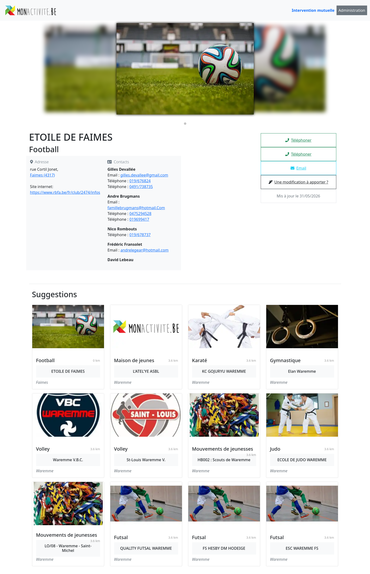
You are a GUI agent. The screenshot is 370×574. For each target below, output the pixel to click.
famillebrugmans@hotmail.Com (136, 207)
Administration (351, 10)
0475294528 (140, 213)
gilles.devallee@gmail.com (144, 175)
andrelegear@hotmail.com (144, 250)
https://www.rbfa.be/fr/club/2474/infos (65, 192)
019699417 (139, 219)
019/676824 (139, 180)
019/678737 (139, 234)
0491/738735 (141, 186)
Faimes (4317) (42, 175)
